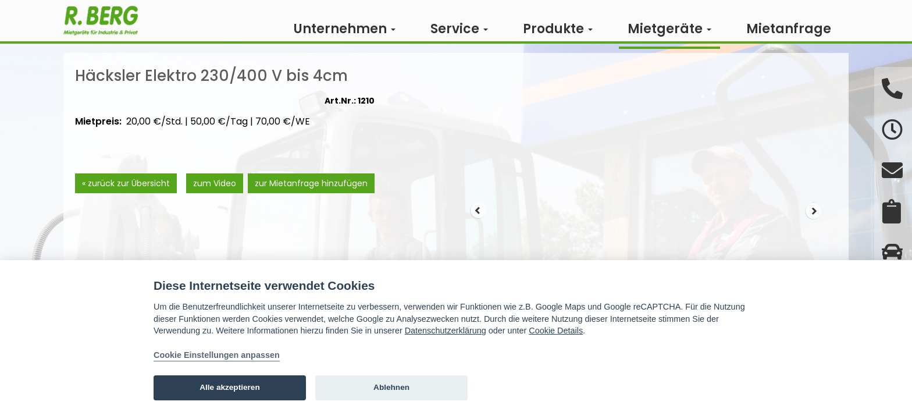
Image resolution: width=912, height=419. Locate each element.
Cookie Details (556, 330)
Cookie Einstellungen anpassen (217, 355)
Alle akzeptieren (230, 387)
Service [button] (459, 29)
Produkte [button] (558, 29)
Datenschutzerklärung (445, 330)
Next (813, 228)
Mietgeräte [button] (669, 29)
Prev (478, 228)
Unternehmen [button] (345, 29)
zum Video (214, 200)
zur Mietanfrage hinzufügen (311, 200)
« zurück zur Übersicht (126, 200)
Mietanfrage (788, 29)
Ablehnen (391, 387)
